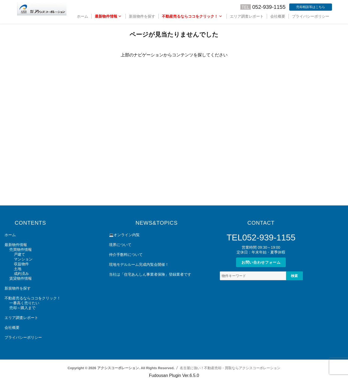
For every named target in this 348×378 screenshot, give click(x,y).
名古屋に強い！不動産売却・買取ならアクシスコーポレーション (230, 368)
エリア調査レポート (247, 16)
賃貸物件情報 (20, 278)
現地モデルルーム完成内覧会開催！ (139, 264)
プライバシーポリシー (310, 16)
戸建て (19, 254)
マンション (23, 259)
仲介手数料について (126, 254)
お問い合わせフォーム (261, 262)
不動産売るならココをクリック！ (190, 16)
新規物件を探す (142, 16)
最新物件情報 (106, 16)
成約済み (21, 273)
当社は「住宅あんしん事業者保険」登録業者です (150, 274)
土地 (17, 269)
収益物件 (21, 264)
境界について (120, 245)
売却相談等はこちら (310, 7)
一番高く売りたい (24, 303)
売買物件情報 (20, 249)
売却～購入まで (22, 308)
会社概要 (277, 16)
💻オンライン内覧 (124, 235)
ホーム (82, 16)
